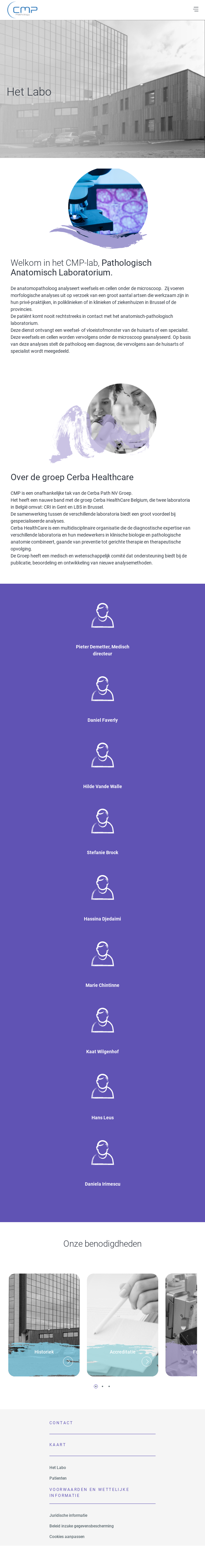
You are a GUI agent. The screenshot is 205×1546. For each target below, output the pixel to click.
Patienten (58, 1478)
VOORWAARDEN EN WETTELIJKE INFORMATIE (89, 1492)
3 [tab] (109, 1386)
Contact (61, 1423)
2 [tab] (102, 1386)
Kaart (57, 1444)
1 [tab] (96, 1386)
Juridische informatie (68, 1515)
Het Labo (57, 1467)
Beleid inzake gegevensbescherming (81, 1526)
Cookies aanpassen (67, 1536)
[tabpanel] (44, 1322)
